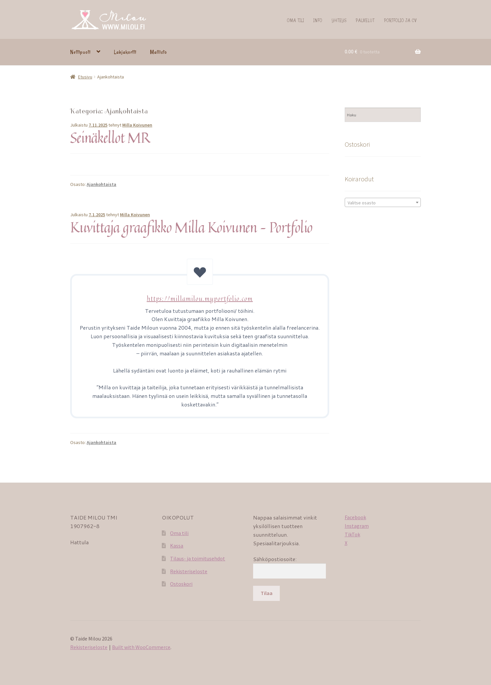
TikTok (352, 534)
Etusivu (85, 77)
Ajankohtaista (101, 184)
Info (317, 20)
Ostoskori (181, 584)
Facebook (355, 517)
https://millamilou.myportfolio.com (200, 298)
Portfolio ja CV (400, 20)
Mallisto (158, 52)
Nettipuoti (80, 52)
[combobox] (383, 202)
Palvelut (365, 20)
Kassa (176, 545)
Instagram (357, 525)
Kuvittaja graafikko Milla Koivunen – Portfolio (191, 227)
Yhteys (339, 20)
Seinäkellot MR (110, 137)
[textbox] (382, 202)
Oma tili (295, 20)
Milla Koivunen (137, 125)
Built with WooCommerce (141, 647)
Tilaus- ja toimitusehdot (197, 558)
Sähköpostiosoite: (275, 559)
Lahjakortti (125, 52)
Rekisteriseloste (188, 571)
